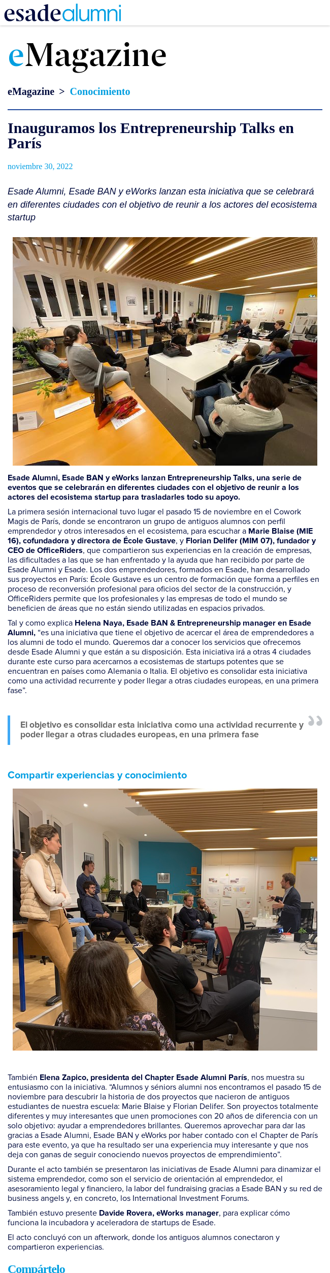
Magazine (87, 57)
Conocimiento (100, 91)
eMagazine (31, 91)
